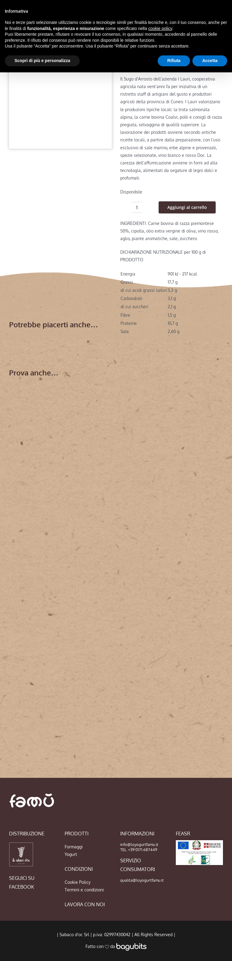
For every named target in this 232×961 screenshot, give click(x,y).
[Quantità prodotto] (136, 207)
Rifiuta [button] (174, 60)
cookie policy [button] (160, 28)
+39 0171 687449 (142, 849)
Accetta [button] (210, 60)
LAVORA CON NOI (85, 904)
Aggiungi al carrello (187, 207)
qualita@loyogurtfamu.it (142, 880)
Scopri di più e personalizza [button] (42, 60)
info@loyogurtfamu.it (139, 844)
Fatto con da (116, 946)
